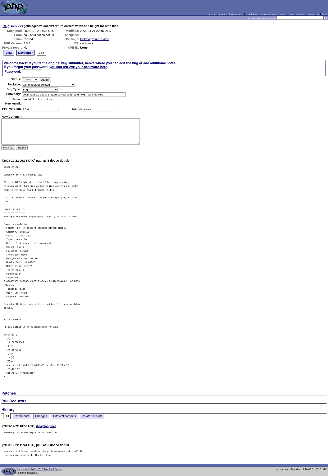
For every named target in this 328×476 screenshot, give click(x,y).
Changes (41, 416)
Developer (25, 52)
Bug (6, 26)
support (222, 14)
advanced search (269, 14)
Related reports (92, 416)
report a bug (252, 14)
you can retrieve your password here (78, 67)
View (8, 52)
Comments (22, 416)
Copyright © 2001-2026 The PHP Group (39, 469)
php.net (212, 14)
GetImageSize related (94, 39)
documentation (236, 14)
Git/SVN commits (64, 416)
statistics (300, 14)
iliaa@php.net (46, 426)
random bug (314, 14)
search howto (287, 14)
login (324, 14)
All (7, 416)
